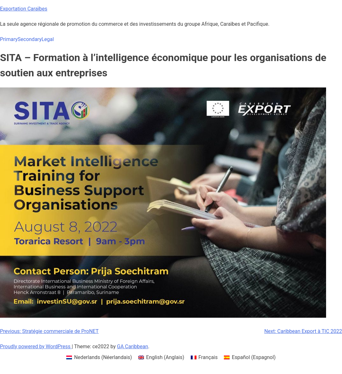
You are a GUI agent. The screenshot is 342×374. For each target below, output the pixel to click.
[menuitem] (99, 357)
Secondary (29, 39)
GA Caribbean (132, 346)
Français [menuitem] (208, 357)
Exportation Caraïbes (23, 9)
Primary (9, 39)
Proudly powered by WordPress (36, 346)
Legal (47, 39)
